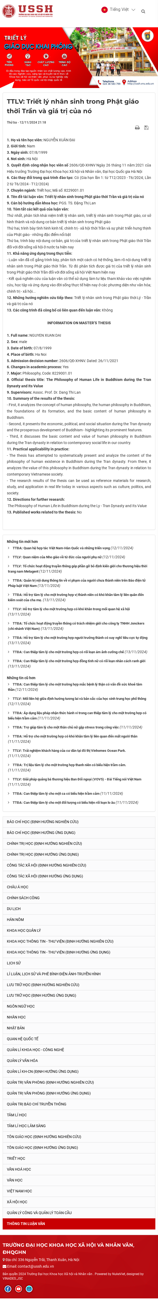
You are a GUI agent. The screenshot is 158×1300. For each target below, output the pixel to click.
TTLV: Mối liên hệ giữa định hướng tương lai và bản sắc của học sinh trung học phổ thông (79, 700)
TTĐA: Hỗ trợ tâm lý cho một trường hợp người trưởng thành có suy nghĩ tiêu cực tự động (80, 640)
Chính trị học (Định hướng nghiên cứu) (44, 845)
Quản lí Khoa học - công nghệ (35, 1051)
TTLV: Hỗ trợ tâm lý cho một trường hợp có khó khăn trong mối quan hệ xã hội (71, 611)
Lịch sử (14, 965)
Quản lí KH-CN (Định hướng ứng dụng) (43, 1073)
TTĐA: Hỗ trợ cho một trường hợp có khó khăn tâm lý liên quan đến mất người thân (75, 738)
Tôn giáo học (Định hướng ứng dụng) (42, 1149)
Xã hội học (17, 1204)
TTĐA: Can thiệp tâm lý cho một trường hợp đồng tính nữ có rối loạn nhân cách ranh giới (79, 663)
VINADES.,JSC (13, 1280)
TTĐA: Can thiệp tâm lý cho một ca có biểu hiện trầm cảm (56, 795)
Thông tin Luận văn (26, 1225)
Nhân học (16, 1019)
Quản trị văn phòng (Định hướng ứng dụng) (49, 1095)
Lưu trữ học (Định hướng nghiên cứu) (43, 986)
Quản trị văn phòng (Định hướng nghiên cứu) (50, 1084)
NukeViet (118, 1275)
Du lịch (14, 910)
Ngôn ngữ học (21, 1008)
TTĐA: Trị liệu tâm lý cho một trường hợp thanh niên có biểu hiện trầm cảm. (69, 766)
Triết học (16, 1160)
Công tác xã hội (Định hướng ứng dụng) (45, 878)
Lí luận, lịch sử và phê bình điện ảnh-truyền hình (54, 975)
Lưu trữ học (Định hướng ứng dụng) (41, 997)
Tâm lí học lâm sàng (26, 1128)
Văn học (14, 1182)
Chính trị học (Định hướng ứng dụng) (43, 856)
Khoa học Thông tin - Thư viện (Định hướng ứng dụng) (58, 954)
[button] (115, 10)
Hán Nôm (15, 921)
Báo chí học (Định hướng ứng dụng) (41, 834)
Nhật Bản (16, 1030)
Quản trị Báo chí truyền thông (36, 1106)
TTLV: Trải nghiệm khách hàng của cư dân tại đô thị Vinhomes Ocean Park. (69, 752)
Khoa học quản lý (24, 932)
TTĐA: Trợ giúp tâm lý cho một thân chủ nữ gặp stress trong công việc (66, 729)
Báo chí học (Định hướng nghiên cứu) (43, 823)
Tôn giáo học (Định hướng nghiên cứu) (44, 1138)
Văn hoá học (19, 1171)
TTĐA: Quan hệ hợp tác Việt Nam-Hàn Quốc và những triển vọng (61, 550)
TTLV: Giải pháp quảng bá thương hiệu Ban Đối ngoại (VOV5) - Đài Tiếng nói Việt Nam (77, 781)
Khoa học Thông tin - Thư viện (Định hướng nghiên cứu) (60, 943)
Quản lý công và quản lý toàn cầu (39, 1215)
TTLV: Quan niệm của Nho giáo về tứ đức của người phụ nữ (57, 559)
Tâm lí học (17, 1117)
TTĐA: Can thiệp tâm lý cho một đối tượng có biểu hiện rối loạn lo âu (64, 804)
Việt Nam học (19, 1193)
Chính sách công (23, 899)
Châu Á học (17, 888)
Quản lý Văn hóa (22, 1062)
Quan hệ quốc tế (22, 1041)
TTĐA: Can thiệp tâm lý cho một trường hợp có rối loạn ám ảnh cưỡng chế (68, 654)
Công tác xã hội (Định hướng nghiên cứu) (46, 867)
